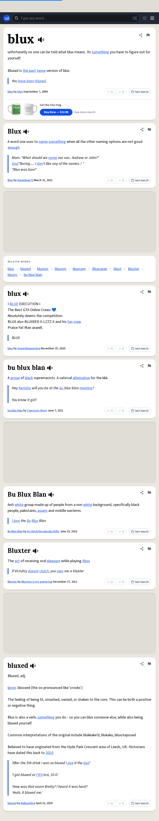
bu (61, 388)
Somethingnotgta (28, 348)
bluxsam (79, 269)
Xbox (86, 561)
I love (16, 520)
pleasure (53, 561)
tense (41, 70)
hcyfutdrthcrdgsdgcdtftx (43, 531)
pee (71, 763)
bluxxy (12, 274)
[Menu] (152, 18)
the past (29, 70)
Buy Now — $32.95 (56, 112)
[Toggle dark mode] (144, 18)
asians (42, 510)
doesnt (33, 571)
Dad (15, 163)
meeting (86, 388)
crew (77, 321)
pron (12, 687)
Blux (10, 180)
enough (14, 147)
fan (70, 321)
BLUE (14, 304)
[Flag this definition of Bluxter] (149, 548)
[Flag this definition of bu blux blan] (149, 365)
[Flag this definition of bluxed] (149, 663)
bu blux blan (33, 274)
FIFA (39, 774)
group (15, 378)
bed (86, 763)
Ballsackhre (28, 803)
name (43, 141)
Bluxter (133, 269)
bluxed (40, 81)
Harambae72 (25, 180)
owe (60, 571)
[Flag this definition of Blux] (149, 129)
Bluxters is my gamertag (36, 582)
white (19, 504)
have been (26, 81)
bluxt (117, 269)
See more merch (84, 112)
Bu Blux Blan (15, 531)
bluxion (42, 269)
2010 (49, 752)
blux (10, 92)
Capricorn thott (37, 410)
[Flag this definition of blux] (148, 35)
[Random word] (134, 18)
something (100, 52)
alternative (81, 378)
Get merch (140, 92)
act (17, 561)
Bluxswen (99, 269)
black (29, 378)
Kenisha (25, 388)
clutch (44, 571)
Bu (29, 520)
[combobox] (75, 18)
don (40, 163)
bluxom (60, 269)
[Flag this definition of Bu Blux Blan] (149, 492)
